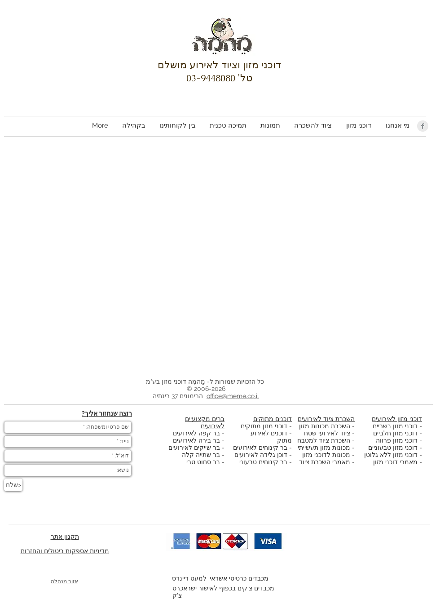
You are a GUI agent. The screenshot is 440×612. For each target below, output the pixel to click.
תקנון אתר (65, 536)
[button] (358, 125)
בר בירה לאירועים (196, 440)
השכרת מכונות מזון (324, 426)
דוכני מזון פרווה (397, 440)
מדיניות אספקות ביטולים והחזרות (65, 550)
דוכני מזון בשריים (395, 426)
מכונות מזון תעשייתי (324, 447)
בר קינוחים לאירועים (260, 447)
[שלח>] (13, 485)
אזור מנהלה (64, 581)
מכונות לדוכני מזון (326, 454)
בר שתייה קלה (202, 454)
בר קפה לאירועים (196, 433)
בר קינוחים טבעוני (263, 462)
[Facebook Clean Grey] (422, 126)
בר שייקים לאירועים (194, 447)
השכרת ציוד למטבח (323, 440)
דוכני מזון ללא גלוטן (391, 454)
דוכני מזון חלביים (395, 433)
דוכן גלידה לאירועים (260, 454)
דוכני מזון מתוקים (264, 426)
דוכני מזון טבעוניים (393, 447)
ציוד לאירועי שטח (327, 433)
